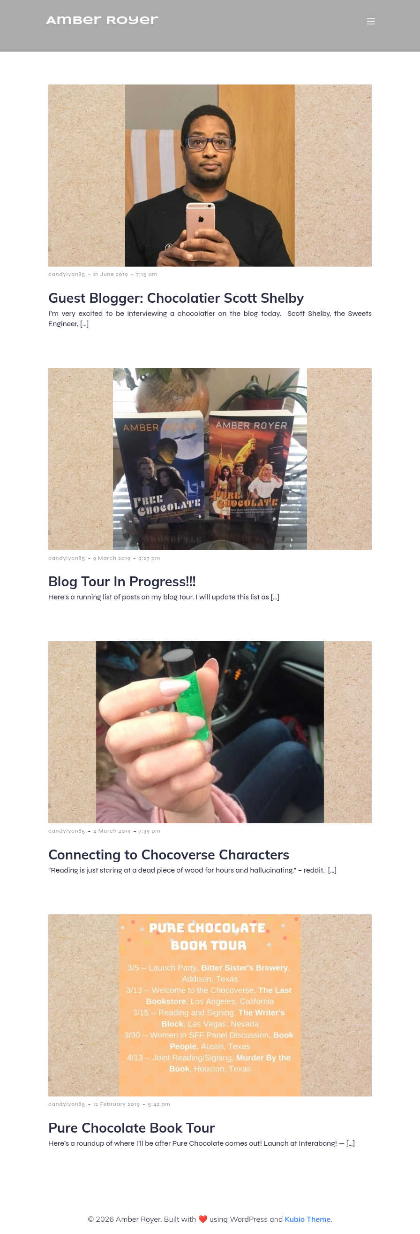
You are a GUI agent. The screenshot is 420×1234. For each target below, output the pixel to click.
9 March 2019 (112, 558)
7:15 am (147, 274)
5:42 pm (159, 1104)
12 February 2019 (116, 1104)
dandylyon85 (66, 274)
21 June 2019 (110, 274)
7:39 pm (150, 831)
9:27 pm (149, 558)
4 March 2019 (112, 831)
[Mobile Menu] (371, 21)
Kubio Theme (307, 1219)
